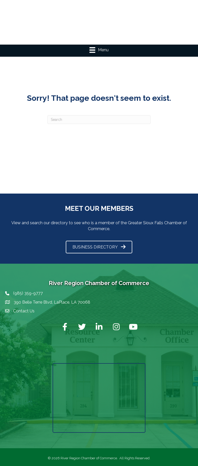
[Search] (99, 119)
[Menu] (98, 50)
